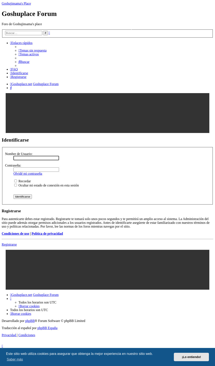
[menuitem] (32, 50)
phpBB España (47, 328)
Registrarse (9, 244)
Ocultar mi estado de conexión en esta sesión (46, 185)
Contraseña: (13, 165)
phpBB (30, 321)
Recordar (22, 181)
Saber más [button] (15, 359)
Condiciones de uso (15, 233)
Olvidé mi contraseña (27, 173)
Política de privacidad (47, 233)
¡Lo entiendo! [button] (191, 357)
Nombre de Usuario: (19, 154)
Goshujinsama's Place (16, 3)
